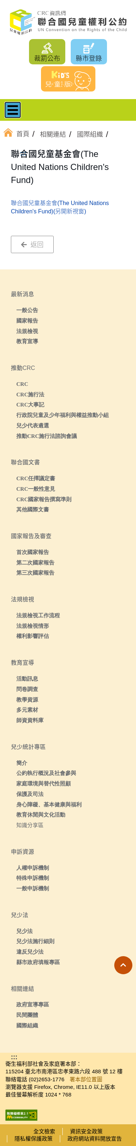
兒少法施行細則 (35, 941)
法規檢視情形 (32, 626)
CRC (22, 384)
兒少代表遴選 (32, 425)
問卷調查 (27, 689)
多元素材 (27, 709)
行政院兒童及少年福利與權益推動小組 (62, 415)
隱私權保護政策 (34, 1139)
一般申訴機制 (32, 888)
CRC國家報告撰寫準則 (44, 499)
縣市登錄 (89, 58)
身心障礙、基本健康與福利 (49, 804)
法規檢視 (27, 331)
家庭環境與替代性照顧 (43, 783)
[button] (123, 965)
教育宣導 (27, 341)
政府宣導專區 (32, 1004)
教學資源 (27, 699)
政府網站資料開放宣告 (94, 1139)
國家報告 (27, 320)
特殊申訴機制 (32, 878)
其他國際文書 (32, 509)
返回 (32, 244)
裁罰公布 (47, 58)
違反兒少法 (30, 951)
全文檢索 (44, 1131)
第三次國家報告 (35, 572)
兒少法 (24, 931)
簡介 (21, 763)
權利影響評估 (32, 636)
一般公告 (27, 310)
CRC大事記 (30, 404)
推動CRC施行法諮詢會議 (46, 436)
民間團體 (27, 1015)
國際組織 (27, 1025)
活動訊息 (27, 678)
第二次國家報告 (35, 562)
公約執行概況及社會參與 (46, 773)
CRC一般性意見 (35, 488)
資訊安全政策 (86, 1131)
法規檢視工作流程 (38, 615)
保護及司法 (30, 794)
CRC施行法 (30, 394)
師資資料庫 (30, 720)
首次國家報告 (32, 552)
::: (23, 153)
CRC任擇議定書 (35, 478)
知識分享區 (30, 825)
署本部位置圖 (86, 1079)
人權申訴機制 (32, 867)
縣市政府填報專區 (38, 962)
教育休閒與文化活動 (40, 814)
